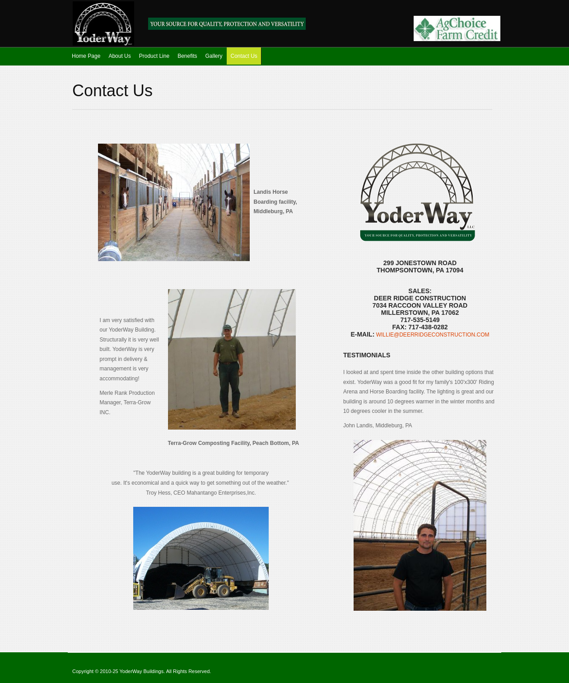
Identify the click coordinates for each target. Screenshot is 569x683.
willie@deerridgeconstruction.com (431, 335)
